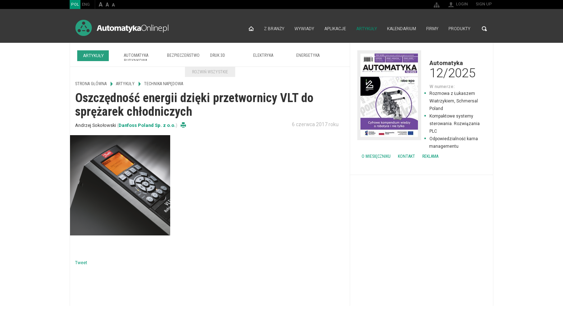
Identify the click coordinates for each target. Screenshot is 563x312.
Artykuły (366, 28)
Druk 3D (217, 55)
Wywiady (304, 28)
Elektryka (263, 55)
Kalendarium (401, 28)
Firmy (432, 28)
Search (484, 28)
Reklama (430, 156)
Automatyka (421, 69)
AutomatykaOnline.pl (121, 28)
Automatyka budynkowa (136, 58)
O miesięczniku (376, 156)
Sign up (484, 4)
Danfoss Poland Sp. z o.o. (147, 125)
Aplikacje (335, 28)
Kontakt (406, 156)
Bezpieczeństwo (183, 55)
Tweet (81, 262)
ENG (86, 4)
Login (462, 4)
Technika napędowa (163, 83)
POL (75, 4)
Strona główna (251, 28)
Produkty (459, 28)
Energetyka (308, 55)
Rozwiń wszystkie (210, 71)
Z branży (274, 28)
